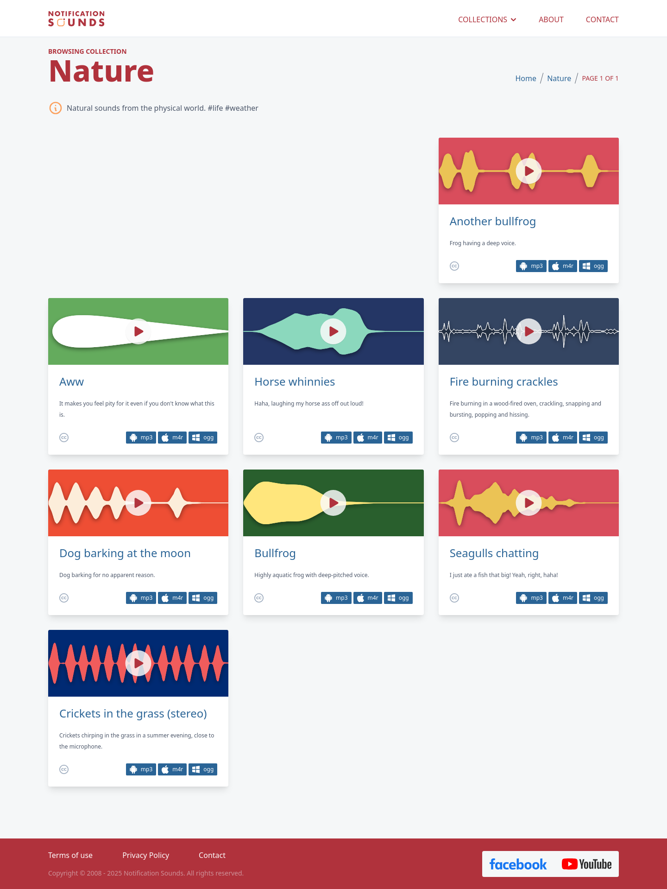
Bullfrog (275, 553)
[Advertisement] (236, 210)
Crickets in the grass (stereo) (133, 713)
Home (525, 78)
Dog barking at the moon (125, 553)
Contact (212, 855)
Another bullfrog (493, 221)
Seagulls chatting (494, 553)
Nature (559, 78)
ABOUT (551, 19)
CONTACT (602, 19)
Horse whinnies (294, 381)
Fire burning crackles (504, 381)
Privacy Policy (145, 855)
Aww (71, 381)
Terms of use (70, 855)
